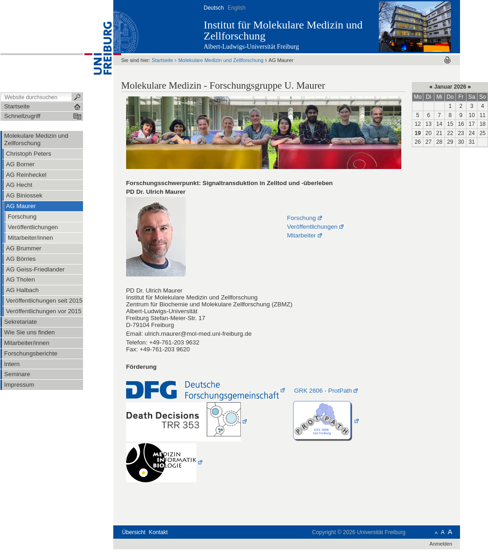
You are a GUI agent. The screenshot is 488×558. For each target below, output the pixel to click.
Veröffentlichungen (312, 226)
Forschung (301, 217)
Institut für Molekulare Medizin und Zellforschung (283, 30)
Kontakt (158, 532)
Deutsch (214, 8)
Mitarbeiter (301, 235)
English (236, 8)
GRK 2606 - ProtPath (323, 390)
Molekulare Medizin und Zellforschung (221, 60)
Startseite (162, 60)
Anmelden (440, 544)
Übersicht (133, 532)
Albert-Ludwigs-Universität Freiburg (251, 46)
